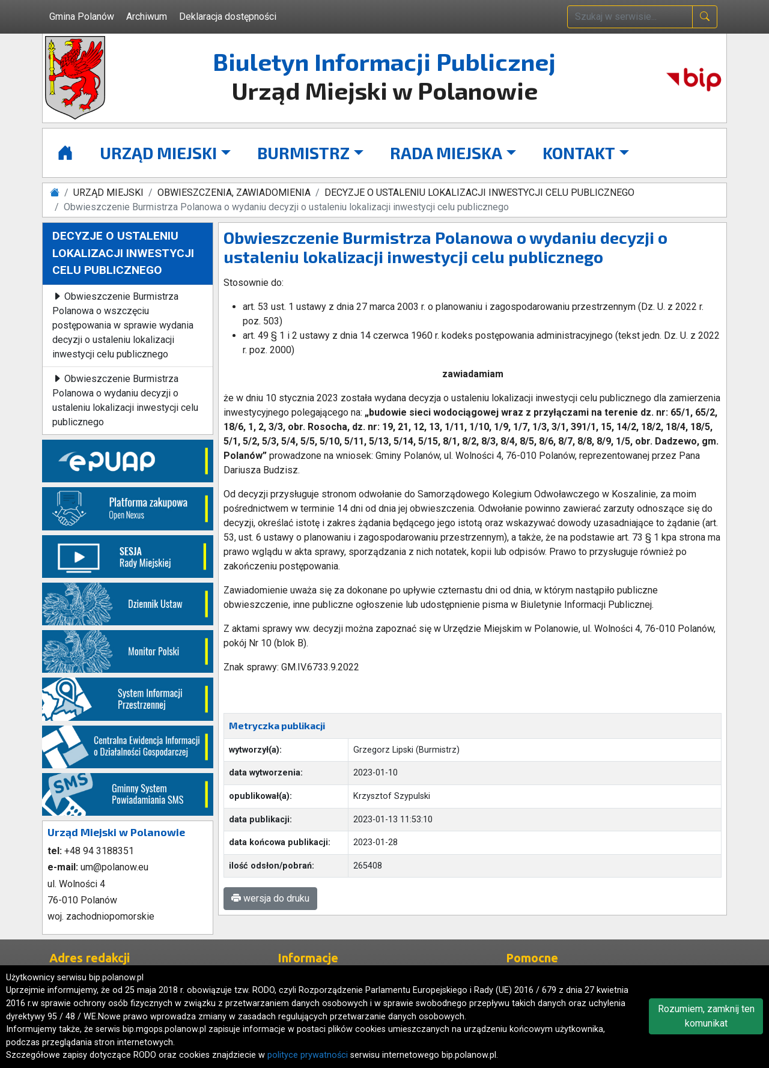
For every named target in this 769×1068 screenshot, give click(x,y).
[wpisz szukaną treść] (630, 16)
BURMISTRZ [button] (303, 152)
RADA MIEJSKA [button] (446, 152)
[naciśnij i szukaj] (704, 16)
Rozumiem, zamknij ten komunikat (706, 1016)
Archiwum (146, 16)
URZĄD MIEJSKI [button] (158, 152)
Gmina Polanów (81, 16)
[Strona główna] (65, 152)
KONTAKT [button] (579, 152)
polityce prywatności (307, 1055)
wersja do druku (270, 898)
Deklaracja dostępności (227, 16)
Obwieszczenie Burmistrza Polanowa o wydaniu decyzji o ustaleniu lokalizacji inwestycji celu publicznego (125, 400)
